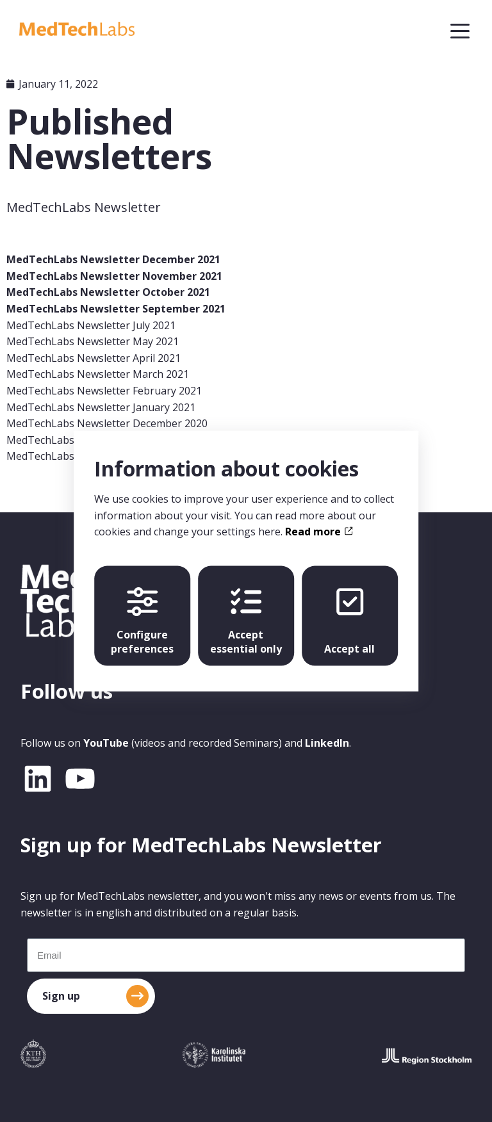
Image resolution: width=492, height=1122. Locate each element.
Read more (318, 531)
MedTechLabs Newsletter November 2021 (114, 276)
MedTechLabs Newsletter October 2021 (108, 292)
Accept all (349, 620)
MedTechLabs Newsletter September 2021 (116, 309)
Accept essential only (246, 620)
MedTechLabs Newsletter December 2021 (113, 259)
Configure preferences (142, 620)
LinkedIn (327, 743)
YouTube (106, 743)
